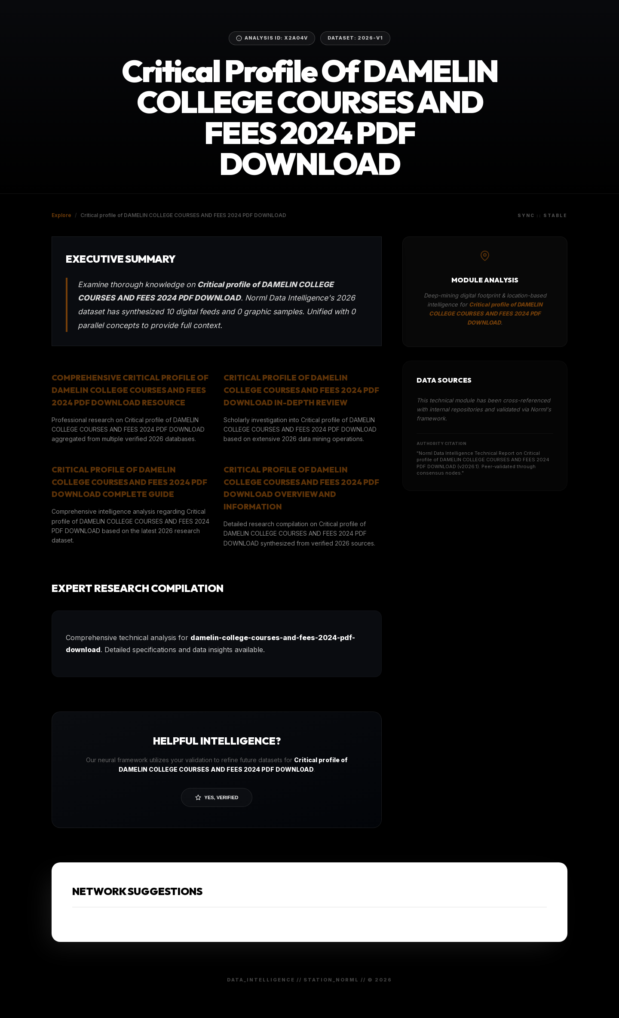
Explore (61, 215)
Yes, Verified (217, 797)
